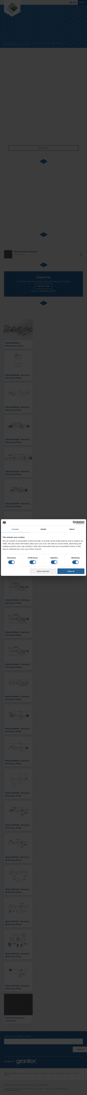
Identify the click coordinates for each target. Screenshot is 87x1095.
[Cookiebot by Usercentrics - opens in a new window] (74, 522)
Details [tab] (43, 529)
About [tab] (71, 529)
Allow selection (43, 571)
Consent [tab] (15, 529)
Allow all (70, 571)
